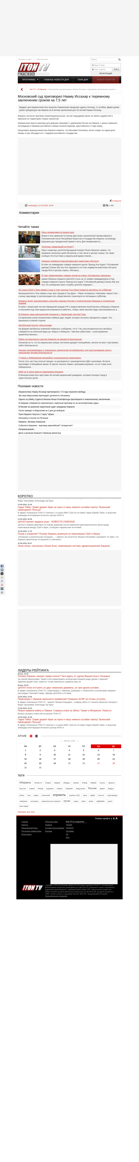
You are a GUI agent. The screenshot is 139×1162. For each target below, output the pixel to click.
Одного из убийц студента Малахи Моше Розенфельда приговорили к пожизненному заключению (64, 399)
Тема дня (83, 79)
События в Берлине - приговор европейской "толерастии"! (46, 425)
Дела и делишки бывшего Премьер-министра (40, 433)
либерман (23, 801)
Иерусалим (80, 789)
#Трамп (48, 783)
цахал (110, 801)
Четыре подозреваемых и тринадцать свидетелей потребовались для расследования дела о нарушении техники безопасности (65, 351)
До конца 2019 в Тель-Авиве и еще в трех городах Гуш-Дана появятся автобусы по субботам (65, 290)
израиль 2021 (74, 795)
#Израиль (25, 782)
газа (29, 795)
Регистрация (105, 74)
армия (102, 789)
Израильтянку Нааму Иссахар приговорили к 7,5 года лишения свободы (52, 392)
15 (25, 759)
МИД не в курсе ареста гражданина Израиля (41, 372)
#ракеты (111, 783)
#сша (40, 788)
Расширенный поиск (29, 828)
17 (55, 759)
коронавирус (112, 795)
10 (55, 755)
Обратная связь (42, 59)
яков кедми (23, 806)
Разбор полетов (106, 79)
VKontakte (26, 74)
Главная (24, 822)
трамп (90, 801)
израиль (59, 795)
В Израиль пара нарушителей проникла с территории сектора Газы (52, 314)
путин (67, 801)
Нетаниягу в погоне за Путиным (33, 418)
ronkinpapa (32, 206)
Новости (24, 825)
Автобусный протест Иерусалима (35, 325)
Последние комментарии (31, 831)
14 (114, 755)
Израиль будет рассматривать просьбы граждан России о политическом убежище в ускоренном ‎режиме (67, 302)
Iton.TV (32, 887)
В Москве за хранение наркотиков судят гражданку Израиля (47, 407)
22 (25, 763)
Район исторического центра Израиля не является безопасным (50, 339)
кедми (92, 795)
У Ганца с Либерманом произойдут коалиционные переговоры (50, 358)
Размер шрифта (102, 818)
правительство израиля (51, 801)
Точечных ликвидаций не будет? (57, 247)
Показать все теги (26, 812)
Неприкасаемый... (27, 429)
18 (69, 759)
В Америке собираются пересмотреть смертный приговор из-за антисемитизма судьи (59, 403)
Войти (116, 69)
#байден (66, 783)
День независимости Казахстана (57, 232)
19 (84, 759)
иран (85, 795)
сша (83, 801)
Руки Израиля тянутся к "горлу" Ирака (36, 414)
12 (84, 755)
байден (111, 789)
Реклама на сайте (25, 59)
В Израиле (116, 201)
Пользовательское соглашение (56, 896)
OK (29, 74)
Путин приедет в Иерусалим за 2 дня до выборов (42, 410)
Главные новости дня (56, 79)
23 (40, 763)
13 (98, 755)
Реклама (48, 831)
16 (40, 759)
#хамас (59, 789)
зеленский (46, 795)
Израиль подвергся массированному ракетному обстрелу (70, 261)
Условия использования (54, 828)
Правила (48, 825)
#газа (84, 782)
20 (98, 759)
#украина (50, 789)
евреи (36, 795)
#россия (22, 789)
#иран (93, 782)
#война (76, 783)
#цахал (69, 788)
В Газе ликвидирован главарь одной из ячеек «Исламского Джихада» (76, 275)
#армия (57, 783)
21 (114, 759)
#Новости (38, 783)
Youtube (19, 74)
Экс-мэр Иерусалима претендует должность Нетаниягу (44, 395)
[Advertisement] (69, 28)
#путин (102, 783)
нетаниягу (34, 801)
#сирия (32, 789)
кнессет (101, 795)
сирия (76, 801)
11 (69, 755)
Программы (28, 79)
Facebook (22, 74)
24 (55, 763)
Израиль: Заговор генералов (32, 422)
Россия (92, 788)
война (21, 795)
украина (100, 801)
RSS (33, 74)
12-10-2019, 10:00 (45, 206)
